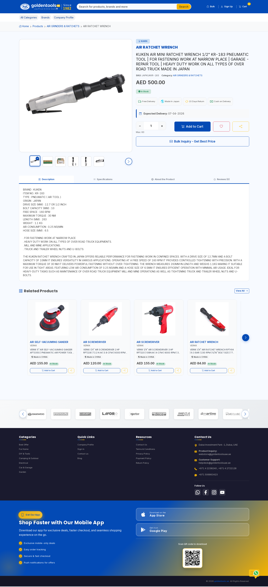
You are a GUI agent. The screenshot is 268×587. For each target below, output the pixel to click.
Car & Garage (26, 477)
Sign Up (227, 6)
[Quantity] (151, 126)
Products (38, 26)
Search (183, 6)
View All (242, 296)
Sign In (80, 458)
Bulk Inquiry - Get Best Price (192, 142)
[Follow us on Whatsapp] (198, 501)
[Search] (127, 7)
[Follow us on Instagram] (215, 501)
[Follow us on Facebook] (206, 501)
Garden (23, 482)
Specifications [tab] (102, 183)
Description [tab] (46, 183)
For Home (24, 458)
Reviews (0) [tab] (222, 183)
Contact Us (141, 453)
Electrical (24, 472)
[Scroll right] (128, 163)
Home (24, 26)
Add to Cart (192, 127)
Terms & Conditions (146, 458)
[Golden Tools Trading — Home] (46, 6)
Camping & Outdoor (29, 467)
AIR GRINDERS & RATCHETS (63, 26)
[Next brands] (245, 421)
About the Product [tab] (163, 183)
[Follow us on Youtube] (224, 501)
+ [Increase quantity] (162, 126)
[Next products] (245, 342)
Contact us (83, 463)
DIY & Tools (25, 463)
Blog (79, 467)
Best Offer (24, 453)
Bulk (211, 6)
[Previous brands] (23, 421)
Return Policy (143, 472)
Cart (244, 6)
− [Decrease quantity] (140, 126)
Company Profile (86, 453)
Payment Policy (144, 467)
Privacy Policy (143, 463)
